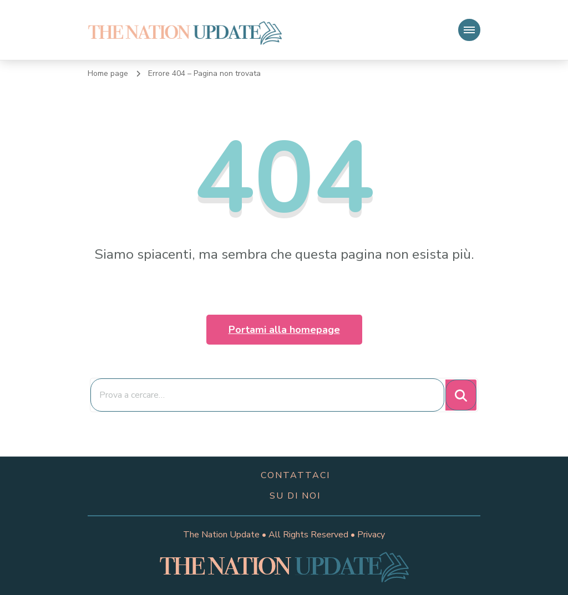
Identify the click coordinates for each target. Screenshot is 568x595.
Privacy (371, 535)
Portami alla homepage (284, 329)
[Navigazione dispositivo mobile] (469, 30)
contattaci (295, 475)
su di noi (295, 496)
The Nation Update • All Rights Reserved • (270, 535)
